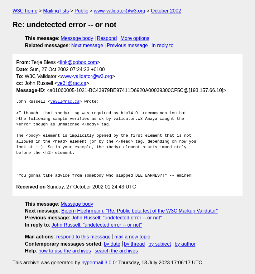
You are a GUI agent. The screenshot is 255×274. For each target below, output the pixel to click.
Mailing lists (56, 10)
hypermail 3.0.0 (98, 262)
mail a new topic (132, 236)
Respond (107, 38)
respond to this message (83, 236)
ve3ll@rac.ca (71, 83)
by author (185, 244)
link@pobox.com (78, 62)
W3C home (24, 10)
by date (112, 244)
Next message (87, 45)
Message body (77, 38)
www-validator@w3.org (119, 10)
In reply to (162, 45)
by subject (159, 244)
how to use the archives (65, 250)
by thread (134, 244)
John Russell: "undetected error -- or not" (116, 217)
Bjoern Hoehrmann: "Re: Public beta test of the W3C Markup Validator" (139, 210)
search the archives (116, 250)
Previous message (127, 45)
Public (81, 10)
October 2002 (166, 10)
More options (135, 38)
